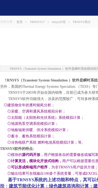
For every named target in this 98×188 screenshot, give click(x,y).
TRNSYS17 (37, 22)
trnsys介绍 (59, 22)
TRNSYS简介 (82, 22)
